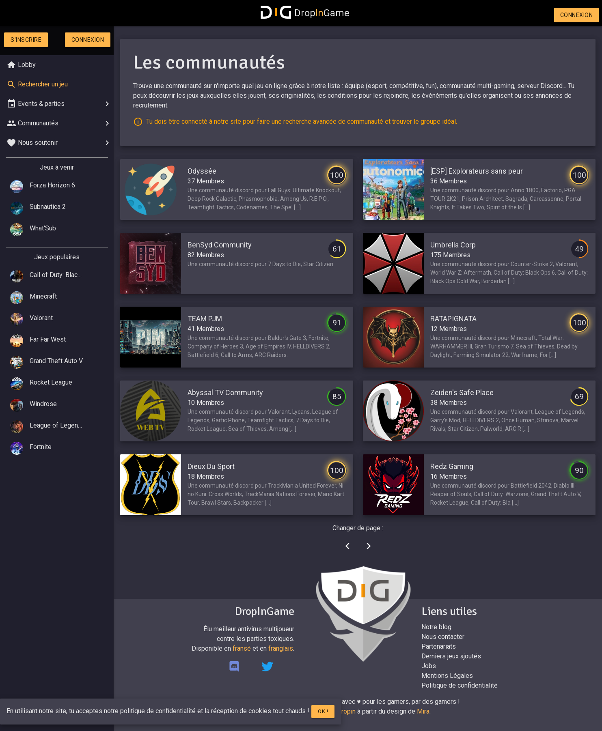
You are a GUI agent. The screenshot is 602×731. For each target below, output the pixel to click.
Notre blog (436, 627)
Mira (423, 711)
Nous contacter (442, 637)
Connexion (576, 15)
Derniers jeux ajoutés (451, 656)
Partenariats (438, 646)
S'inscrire (26, 40)
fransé (242, 648)
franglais (280, 648)
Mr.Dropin (342, 711)
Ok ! (323, 711)
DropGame (305, 13)
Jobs (428, 666)
